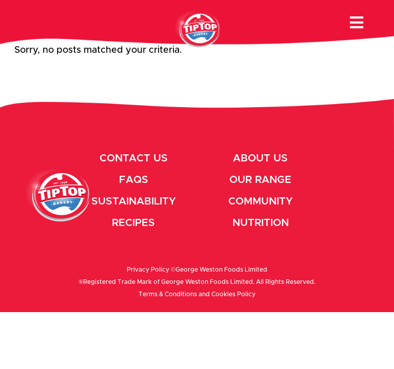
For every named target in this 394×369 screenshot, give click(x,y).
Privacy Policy (148, 269)
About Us (260, 158)
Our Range (260, 180)
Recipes (133, 223)
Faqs (133, 180)
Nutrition (260, 223)
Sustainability (133, 201)
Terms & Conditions (168, 294)
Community (260, 201)
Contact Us (134, 158)
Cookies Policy (233, 294)
